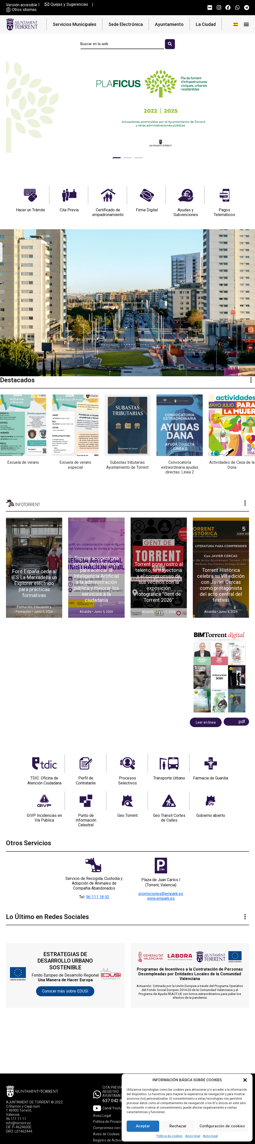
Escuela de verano (23, 462)
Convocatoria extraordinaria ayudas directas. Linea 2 (179, 467)
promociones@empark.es (161, 893)
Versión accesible (21, 4)
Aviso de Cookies (106, 1134)
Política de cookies (169, 1136)
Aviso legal (192, 1136)
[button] (245, 1079)
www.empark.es (161, 898)
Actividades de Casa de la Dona (232, 464)
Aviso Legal (102, 1116)
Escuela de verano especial (75, 464)
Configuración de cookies (222, 1126)
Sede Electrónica (125, 24)
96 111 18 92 (97, 897)
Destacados (17, 380)
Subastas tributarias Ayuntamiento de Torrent (127, 464)
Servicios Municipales (74, 24)
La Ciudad (206, 24)
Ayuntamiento (169, 24)
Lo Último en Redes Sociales (47, 916)
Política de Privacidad (109, 1122)
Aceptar (143, 1126)
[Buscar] (170, 44)
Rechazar (178, 1126)
